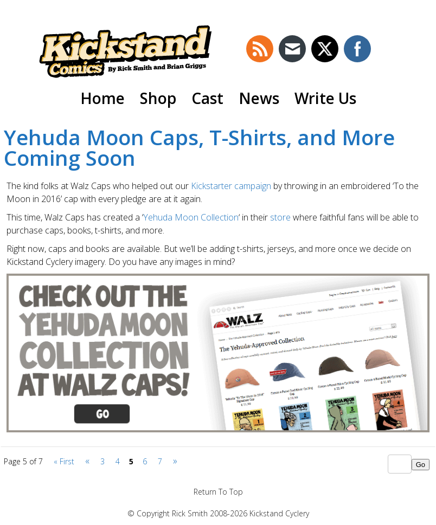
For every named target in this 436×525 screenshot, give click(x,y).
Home (102, 98)
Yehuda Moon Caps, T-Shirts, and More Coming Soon (199, 147)
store (281, 217)
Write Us (325, 98)
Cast (207, 98)
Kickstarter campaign (232, 186)
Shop (158, 98)
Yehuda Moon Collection (191, 217)
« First (64, 461)
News (259, 98)
